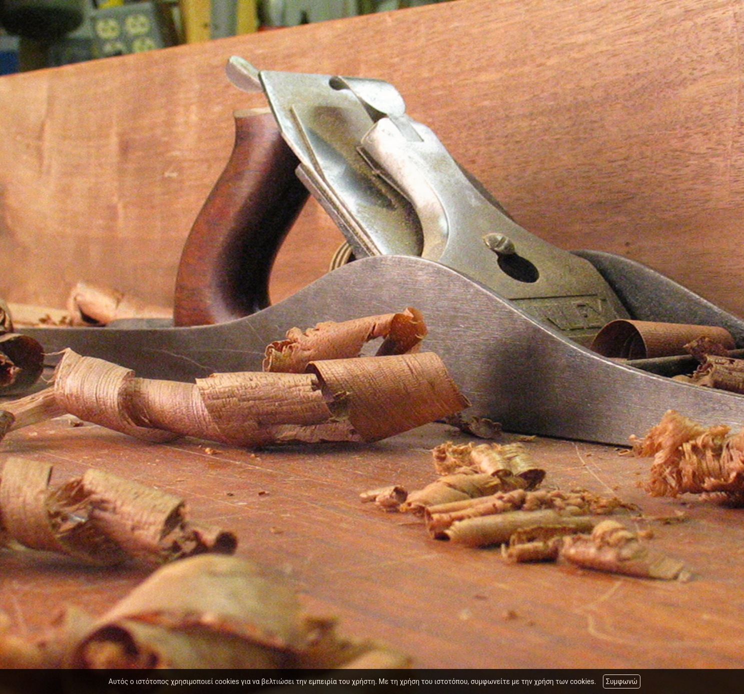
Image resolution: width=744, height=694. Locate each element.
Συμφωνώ (621, 681)
